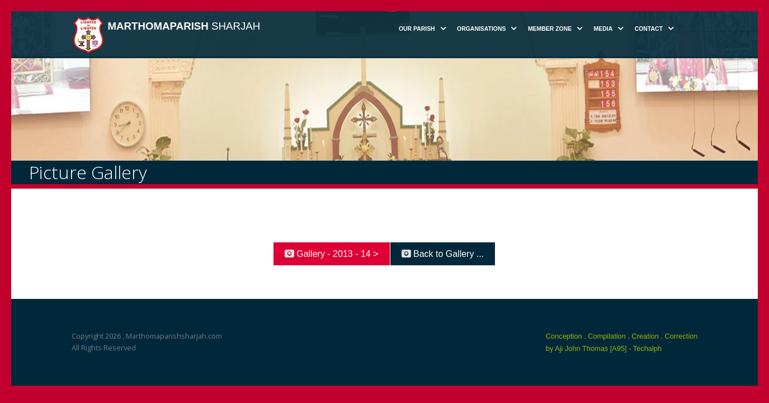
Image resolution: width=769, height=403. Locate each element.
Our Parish (417, 29)
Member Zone (550, 29)
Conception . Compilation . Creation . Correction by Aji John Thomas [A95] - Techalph (622, 342)
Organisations (481, 29)
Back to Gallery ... (443, 253)
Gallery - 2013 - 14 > (332, 253)
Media (603, 29)
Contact (649, 29)
